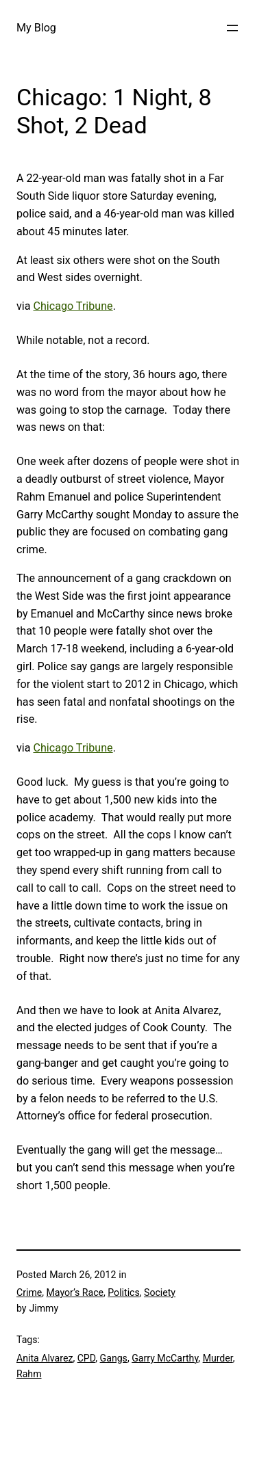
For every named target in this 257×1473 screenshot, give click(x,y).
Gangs (113, 1358)
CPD (86, 1358)
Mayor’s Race (75, 1292)
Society (159, 1292)
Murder (218, 1358)
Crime (29, 1292)
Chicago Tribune (72, 306)
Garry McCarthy (165, 1358)
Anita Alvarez (44, 1358)
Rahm (29, 1373)
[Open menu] (232, 28)
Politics (123, 1292)
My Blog (36, 27)
